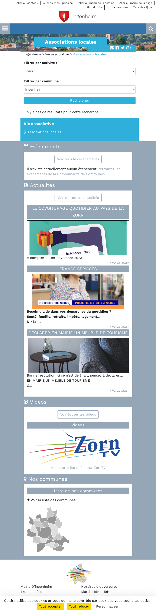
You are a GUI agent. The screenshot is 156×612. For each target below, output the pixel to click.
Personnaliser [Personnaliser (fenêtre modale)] (107, 606)
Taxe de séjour (142, 7)
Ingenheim (32, 54)
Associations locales (44, 132)
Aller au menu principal (58, 2)
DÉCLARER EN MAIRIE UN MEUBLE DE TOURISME (78, 332)
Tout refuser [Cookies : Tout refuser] (79, 606)
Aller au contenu (27, 2)
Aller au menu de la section (96, 2)
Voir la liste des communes (51, 500)
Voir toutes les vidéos (78, 414)
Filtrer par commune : (42, 81)
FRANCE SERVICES (78, 268)
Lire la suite (119, 263)
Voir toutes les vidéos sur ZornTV (78, 468)
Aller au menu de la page (135, 2)
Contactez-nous (117, 7)
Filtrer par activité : (40, 63)
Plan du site (94, 7)
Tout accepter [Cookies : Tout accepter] (50, 606)
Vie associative (57, 54)
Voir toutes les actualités (78, 198)
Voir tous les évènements (78, 159)
